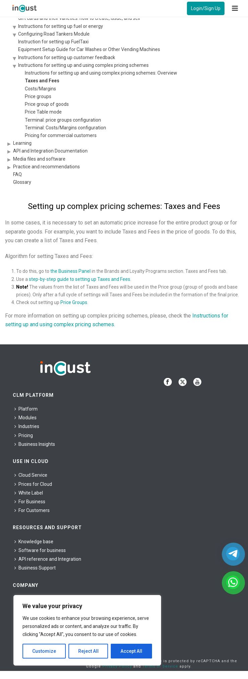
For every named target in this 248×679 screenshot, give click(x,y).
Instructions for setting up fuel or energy (60, 26)
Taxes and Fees (42, 80)
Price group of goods (47, 104)
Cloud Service (30, 475)
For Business (29, 501)
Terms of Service (160, 666)
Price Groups (73, 302)
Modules (25, 417)
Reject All (88, 651)
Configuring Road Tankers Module (54, 34)
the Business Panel (70, 271)
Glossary (22, 182)
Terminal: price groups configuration (63, 120)
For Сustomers (32, 510)
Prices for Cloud (33, 484)
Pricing (23, 435)
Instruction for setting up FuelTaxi (53, 41)
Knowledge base (33, 541)
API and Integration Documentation (50, 151)
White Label (28, 493)
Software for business (40, 550)
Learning (22, 143)
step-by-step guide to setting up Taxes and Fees (79, 279)
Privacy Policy (117, 666)
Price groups (38, 96)
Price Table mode (43, 112)
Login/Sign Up (205, 8)
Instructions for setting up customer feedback (66, 57)
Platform (26, 409)
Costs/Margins (40, 88)
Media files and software (39, 159)
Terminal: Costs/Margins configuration (65, 127)
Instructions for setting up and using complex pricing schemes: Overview (101, 73)
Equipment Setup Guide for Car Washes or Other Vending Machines (89, 49)
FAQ (17, 174)
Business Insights (34, 444)
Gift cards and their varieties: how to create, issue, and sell (79, 18)
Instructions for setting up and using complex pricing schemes (83, 65)
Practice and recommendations (46, 166)
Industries (26, 426)
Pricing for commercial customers (61, 135)
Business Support (35, 567)
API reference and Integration (47, 559)
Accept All (131, 651)
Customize (44, 651)
